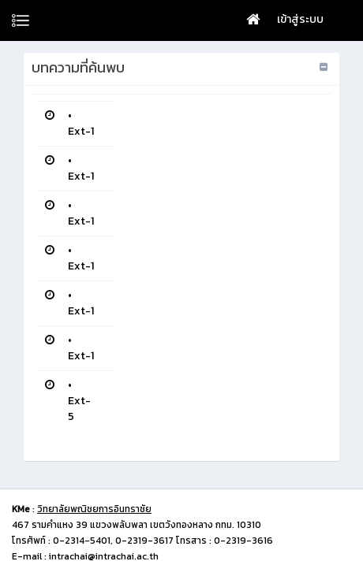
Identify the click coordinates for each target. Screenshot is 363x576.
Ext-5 (79, 408)
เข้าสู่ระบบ (300, 19)
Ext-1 (81, 131)
